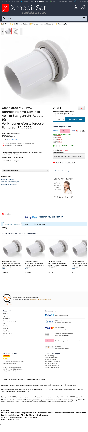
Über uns (5, 320)
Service (5, 335)
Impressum (6, 323)
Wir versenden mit (10, 360)
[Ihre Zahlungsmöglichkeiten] (81, 115)
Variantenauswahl (58, 160)
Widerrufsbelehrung (9, 328)
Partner (5, 343)
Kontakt (5, 333)
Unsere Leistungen (52, 360)
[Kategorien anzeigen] (84, 19)
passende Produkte (7, 186)
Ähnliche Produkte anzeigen (10, 189)
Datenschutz (7, 325)
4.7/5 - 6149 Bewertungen (61, 1)
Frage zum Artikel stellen (9, 191)
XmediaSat (7, 318)
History (26, 231)
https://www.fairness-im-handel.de (40, 306)
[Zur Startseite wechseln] (24, 14)
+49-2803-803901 (41, 1)
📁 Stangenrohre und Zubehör (42, 24)
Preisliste (6, 338)
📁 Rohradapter (61, 24)
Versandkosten (7, 340)
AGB (4, 330)
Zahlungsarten (39, 231)
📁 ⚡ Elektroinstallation (18, 24)
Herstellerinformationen (10, 177)
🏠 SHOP (4, 24)
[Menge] (59, 126)
